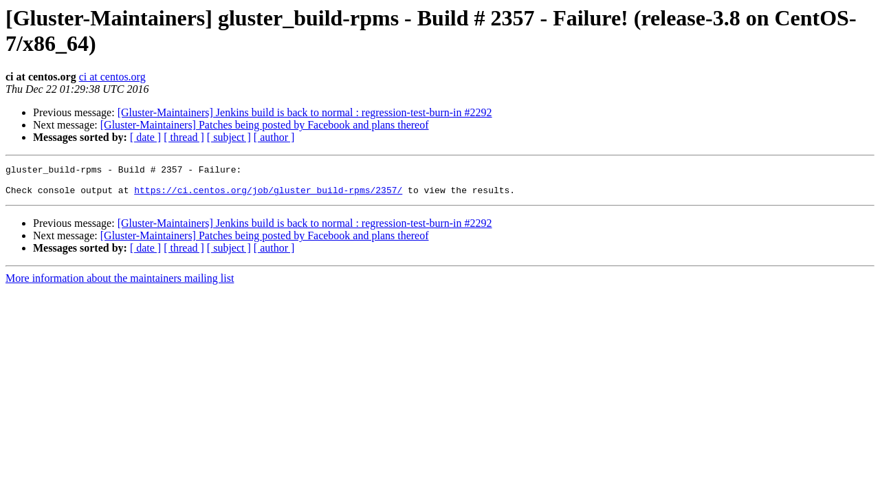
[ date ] (145, 137)
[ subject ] (229, 137)
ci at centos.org (112, 76)
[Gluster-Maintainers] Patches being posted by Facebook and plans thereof (264, 125)
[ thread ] (184, 137)
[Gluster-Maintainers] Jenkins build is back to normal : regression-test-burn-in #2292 (305, 112)
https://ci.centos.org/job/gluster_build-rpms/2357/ (268, 196)
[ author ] (274, 137)
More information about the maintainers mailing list (120, 284)
